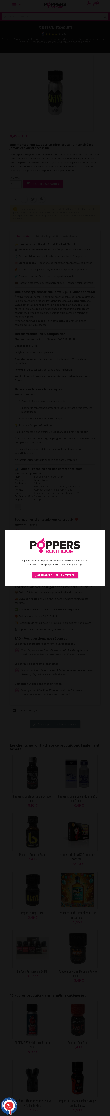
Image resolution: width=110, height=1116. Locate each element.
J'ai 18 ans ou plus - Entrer (55, 575)
